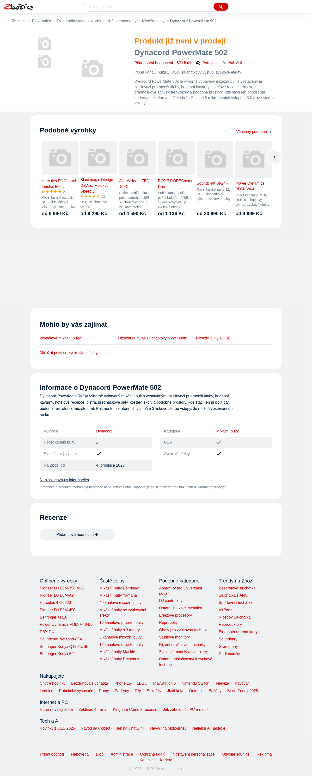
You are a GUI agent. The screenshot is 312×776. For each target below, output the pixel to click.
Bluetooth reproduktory (238, 632)
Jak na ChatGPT (130, 728)
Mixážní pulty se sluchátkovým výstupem (152, 338)
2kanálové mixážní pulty (60, 338)
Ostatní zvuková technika (180, 608)
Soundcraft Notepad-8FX (61, 639)
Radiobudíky (229, 654)
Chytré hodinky (53, 683)
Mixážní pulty (153, 21)
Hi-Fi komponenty (121, 21)
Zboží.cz (19, 21)
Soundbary (228, 639)
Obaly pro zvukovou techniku (183, 630)
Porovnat (207, 62)
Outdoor (196, 691)
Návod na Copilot (95, 728)
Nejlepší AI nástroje (208, 728)
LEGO (142, 683)
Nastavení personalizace (194, 754)
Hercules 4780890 (55, 603)
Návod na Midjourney (168, 728)
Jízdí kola (175, 691)
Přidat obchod (52, 754)
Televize (222, 683)
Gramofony (228, 647)
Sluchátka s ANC (233, 595)
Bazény (215, 691)
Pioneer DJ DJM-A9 (57, 595)
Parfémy (122, 691)
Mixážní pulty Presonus (119, 659)
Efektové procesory (175, 615)
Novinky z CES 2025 (57, 728)
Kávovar (242, 683)
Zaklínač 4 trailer (93, 709)
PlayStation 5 (164, 683)
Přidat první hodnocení (154, 63)
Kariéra (166, 760)
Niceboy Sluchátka (235, 617)
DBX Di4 (47, 632)
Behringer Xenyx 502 (58, 654)
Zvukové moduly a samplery (183, 652)
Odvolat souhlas (236, 754)
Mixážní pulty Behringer (119, 588)
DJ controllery (171, 601)
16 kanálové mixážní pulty (121, 622)
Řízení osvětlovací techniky (182, 645)
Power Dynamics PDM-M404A (66, 624)
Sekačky (154, 691)
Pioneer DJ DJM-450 (58, 610)
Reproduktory (230, 624)
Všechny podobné (254, 132)
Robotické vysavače (76, 691)
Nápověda (80, 754)
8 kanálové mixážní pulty (120, 637)
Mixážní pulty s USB (213, 338)
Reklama (264, 754)
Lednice (46, 691)
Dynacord (104, 431)
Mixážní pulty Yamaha (118, 595)
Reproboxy (168, 622)
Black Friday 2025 (242, 691)
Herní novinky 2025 (56, 709)
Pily (138, 691)
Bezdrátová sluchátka (237, 588)
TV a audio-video (71, 21)
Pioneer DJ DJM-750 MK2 (62, 588)
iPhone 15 (122, 683)
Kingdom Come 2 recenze (135, 709)
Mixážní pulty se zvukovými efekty (69, 353)
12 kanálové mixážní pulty (121, 645)
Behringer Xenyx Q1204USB (64, 647)
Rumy (104, 691)
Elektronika (41, 21)
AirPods (225, 610)
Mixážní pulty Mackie (117, 652)
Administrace (122, 754)
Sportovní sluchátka (236, 603)
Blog (100, 754)
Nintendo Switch (195, 683)
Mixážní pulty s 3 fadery (119, 630)
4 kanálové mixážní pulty (120, 603)
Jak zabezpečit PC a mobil (185, 709)
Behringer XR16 (53, 617)
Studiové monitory (174, 637)
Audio (96, 21)
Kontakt (146, 760)
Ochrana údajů (152, 754)
